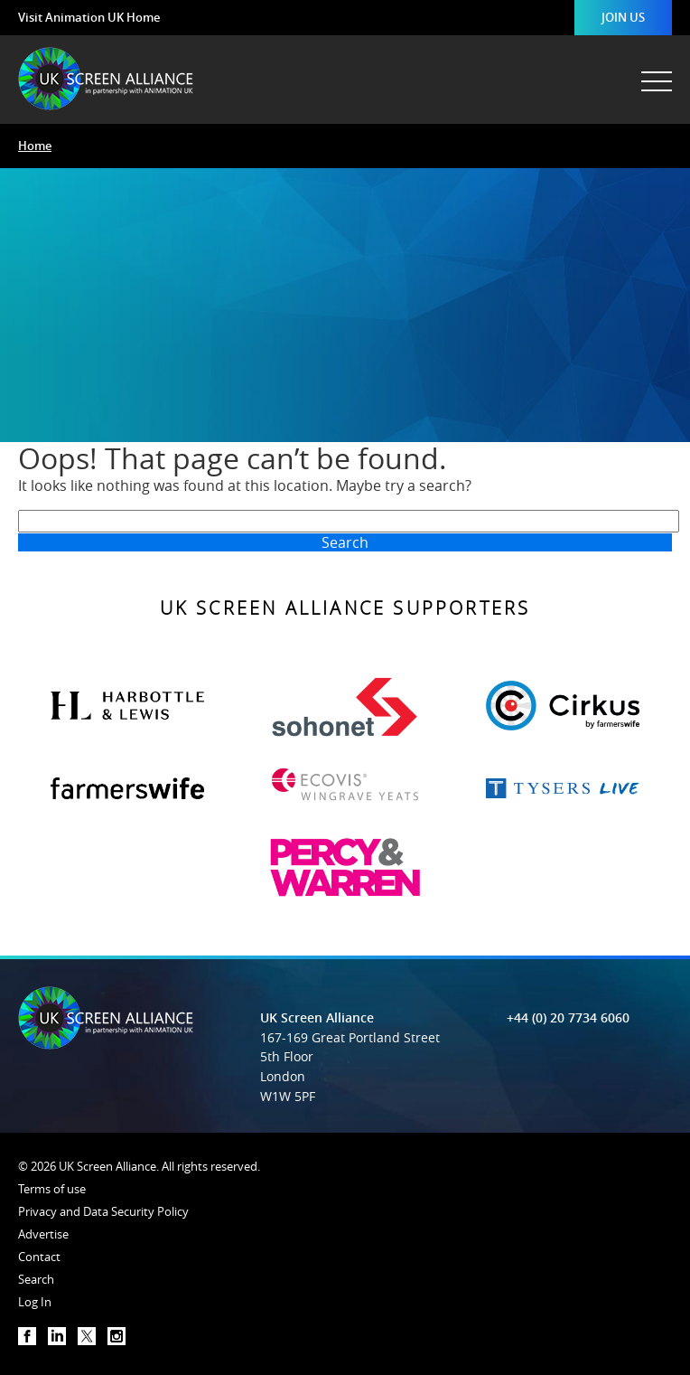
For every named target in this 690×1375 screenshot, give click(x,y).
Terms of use (52, 1189)
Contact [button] (39, 1256)
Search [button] (36, 1279)
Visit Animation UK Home (89, 17)
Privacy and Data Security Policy (103, 1211)
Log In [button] (34, 1302)
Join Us (623, 17)
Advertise (43, 1234)
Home (34, 145)
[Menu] (655, 72)
